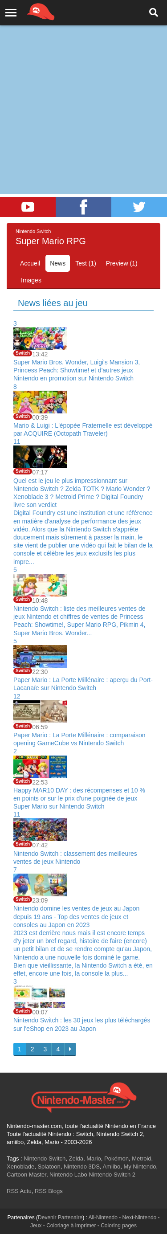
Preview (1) (122, 263)
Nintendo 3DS (82, 1166)
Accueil (30, 263)
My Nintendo (139, 1166)
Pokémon (116, 1158)
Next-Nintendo (139, 1217)
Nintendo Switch (44, 1158)
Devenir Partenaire (60, 1217)
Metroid (141, 1158)
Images (31, 280)
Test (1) (85, 263)
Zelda (76, 1158)
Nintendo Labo (68, 1174)
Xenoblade (20, 1166)
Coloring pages (119, 1225)
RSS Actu (19, 1191)
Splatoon (48, 1166)
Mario (93, 1158)
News (57, 263)
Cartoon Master (26, 1174)
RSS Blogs (49, 1191)
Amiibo (111, 1166)
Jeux (35, 1225)
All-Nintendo (103, 1217)
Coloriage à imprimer (71, 1225)
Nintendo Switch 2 (112, 1174)
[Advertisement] (83, 88)
